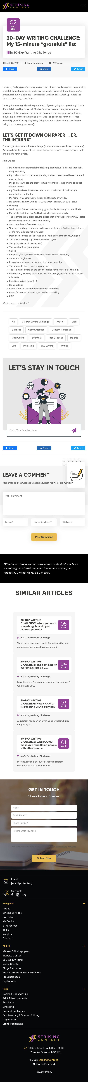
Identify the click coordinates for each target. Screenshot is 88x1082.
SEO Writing (47, 345)
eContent (37, 337)
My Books (8, 921)
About (6, 908)
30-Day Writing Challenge (35, 321)
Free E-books (56, 337)
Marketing (28, 345)
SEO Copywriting (13, 959)
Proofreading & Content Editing (21, 1015)
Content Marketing (61, 329)
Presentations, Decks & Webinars (22, 972)
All (13, 321)
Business (16, 329)
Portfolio (8, 917)
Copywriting (18, 337)
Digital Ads (9, 981)
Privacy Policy (61, 847)
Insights (74, 337)
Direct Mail (9, 1006)
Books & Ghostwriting (15, 993)
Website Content (12, 955)
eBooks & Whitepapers (16, 951)
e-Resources (10, 925)
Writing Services (12, 912)
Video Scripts (10, 964)
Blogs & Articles (12, 968)
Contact (8, 938)
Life (14, 345)
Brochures (8, 1002)
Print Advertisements (15, 998)
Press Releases (11, 976)
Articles (60, 321)
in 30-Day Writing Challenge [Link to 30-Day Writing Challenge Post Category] (29, 52)
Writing (64, 345)
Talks (6, 929)
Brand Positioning (13, 1023)
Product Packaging (14, 1011)
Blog (74, 321)
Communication (36, 329)
